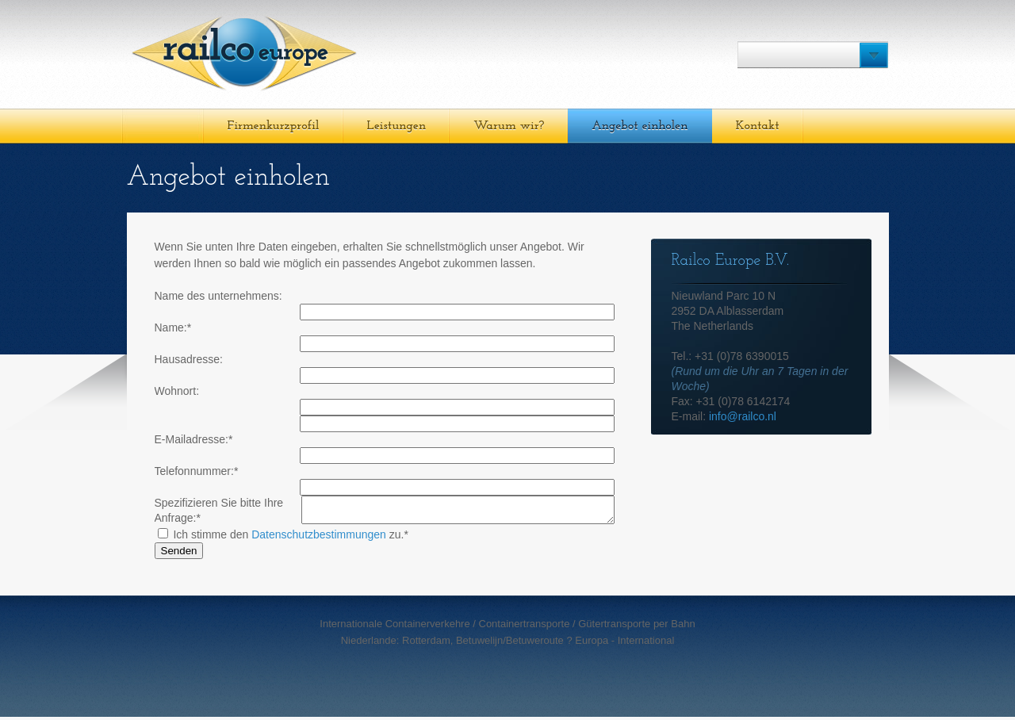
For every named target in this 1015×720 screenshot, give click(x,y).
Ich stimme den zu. (283, 537)
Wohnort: (177, 391)
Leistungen (397, 126)
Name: (173, 327)
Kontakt (757, 126)
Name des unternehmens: (218, 295)
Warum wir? (508, 126)
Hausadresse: (189, 359)
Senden (179, 554)
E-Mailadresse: (194, 439)
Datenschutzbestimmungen (318, 537)
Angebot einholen (640, 126)
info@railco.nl (742, 416)
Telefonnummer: (197, 471)
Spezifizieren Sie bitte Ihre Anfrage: (219, 510)
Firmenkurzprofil (274, 126)
